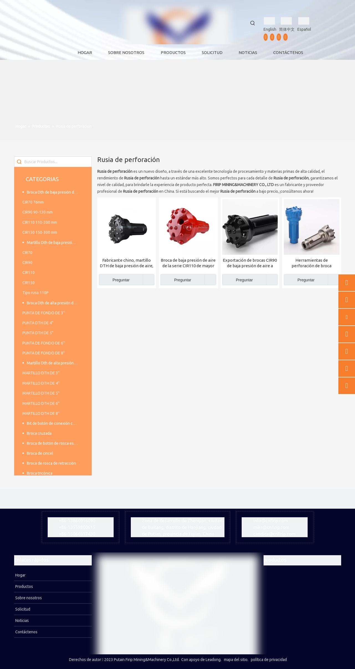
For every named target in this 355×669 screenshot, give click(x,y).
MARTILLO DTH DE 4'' (41, 383)
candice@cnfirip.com (274, 533)
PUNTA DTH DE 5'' (37, 333)
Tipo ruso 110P (35, 292)
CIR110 (28, 272)
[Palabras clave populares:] (253, 23)
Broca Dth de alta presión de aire (55, 303)
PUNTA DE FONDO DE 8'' (43, 353)
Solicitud (22, 609)
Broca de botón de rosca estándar (55, 443)
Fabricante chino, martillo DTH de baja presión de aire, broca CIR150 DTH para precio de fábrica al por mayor (126, 263)
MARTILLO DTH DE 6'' (41, 403)
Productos (23, 586)
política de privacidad (269, 659)
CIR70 (27, 252)
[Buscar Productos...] (57, 162)
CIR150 (28, 283)
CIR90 (27, 262)
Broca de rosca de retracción (51, 463)
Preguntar (114, 279)
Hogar (19, 575)
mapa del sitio (235, 659)
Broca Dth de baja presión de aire (55, 192)
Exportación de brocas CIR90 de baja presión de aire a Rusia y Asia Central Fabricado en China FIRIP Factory (250, 263)
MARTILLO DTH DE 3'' (41, 373)
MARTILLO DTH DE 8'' (41, 413)
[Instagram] (279, 37)
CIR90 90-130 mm (37, 212)
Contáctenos (25, 632)
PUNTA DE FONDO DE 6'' (43, 343)
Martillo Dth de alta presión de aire (55, 363)
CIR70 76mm (33, 202)
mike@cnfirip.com (271, 527)
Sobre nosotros (28, 598)
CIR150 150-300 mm (39, 232)
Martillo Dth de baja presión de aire (55, 242)
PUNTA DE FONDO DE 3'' (43, 313)
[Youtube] (272, 37)
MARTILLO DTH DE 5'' (41, 393)
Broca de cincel (40, 453)
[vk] (285, 37)
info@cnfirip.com (270, 520)
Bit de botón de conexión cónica (54, 423)
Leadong (213, 659)
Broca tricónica (39, 473)
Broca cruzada (39, 433)
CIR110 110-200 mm (39, 222)
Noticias (21, 620)
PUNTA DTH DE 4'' (37, 323)
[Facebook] (266, 37)
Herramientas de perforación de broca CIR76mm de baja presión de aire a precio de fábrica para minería (312, 263)
